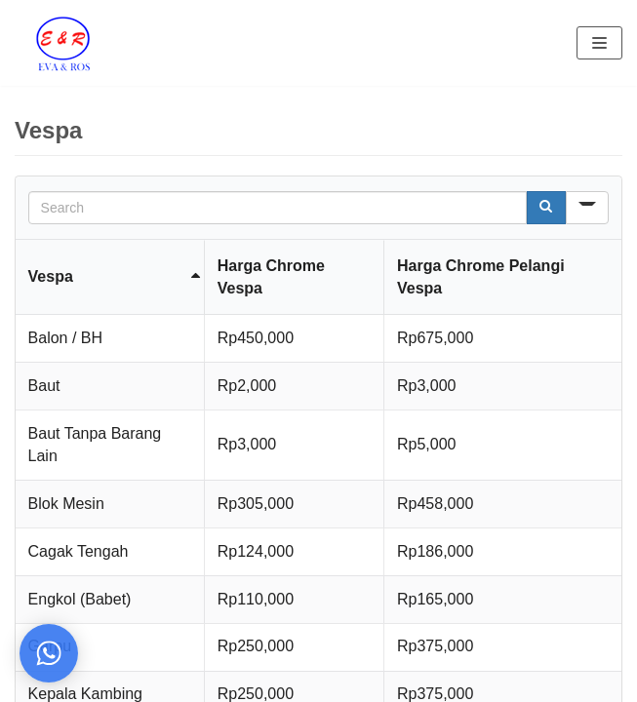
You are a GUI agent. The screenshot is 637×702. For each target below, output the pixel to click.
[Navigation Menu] (599, 42)
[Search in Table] (278, 207)
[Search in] (587, 207)
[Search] (546, 207)
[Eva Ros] (62, 43)
